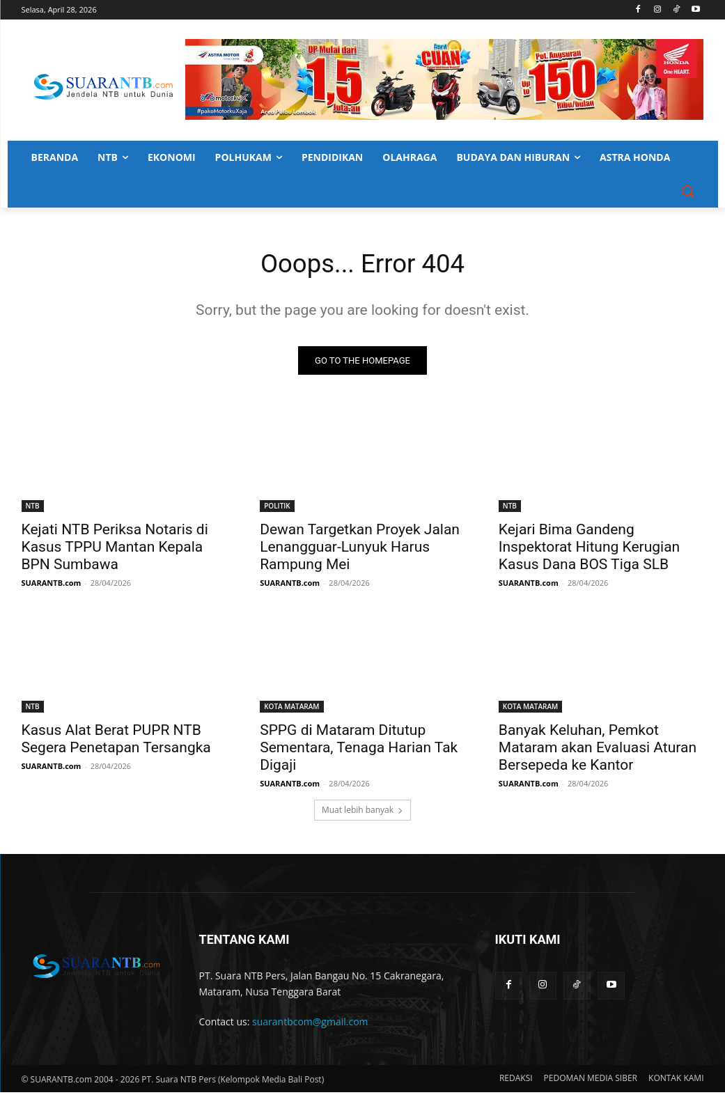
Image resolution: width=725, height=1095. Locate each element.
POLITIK (277, 509)
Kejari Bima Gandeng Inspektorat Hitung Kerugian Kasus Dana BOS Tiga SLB (589, 550)
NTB (33, 509)
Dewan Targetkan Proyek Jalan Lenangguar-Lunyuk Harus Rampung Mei (360, 550)
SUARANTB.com (51, 586)
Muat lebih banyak (362, 813)
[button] (687, 191)
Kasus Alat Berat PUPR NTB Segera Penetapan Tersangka (116, 742)
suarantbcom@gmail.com (310, 1025)
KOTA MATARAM (291, 710)
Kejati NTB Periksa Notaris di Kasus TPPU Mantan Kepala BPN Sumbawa (115, 550)
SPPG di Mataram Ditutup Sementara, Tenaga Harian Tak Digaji (359, 751)
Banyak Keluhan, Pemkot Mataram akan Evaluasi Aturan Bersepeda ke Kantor (597, 751)
